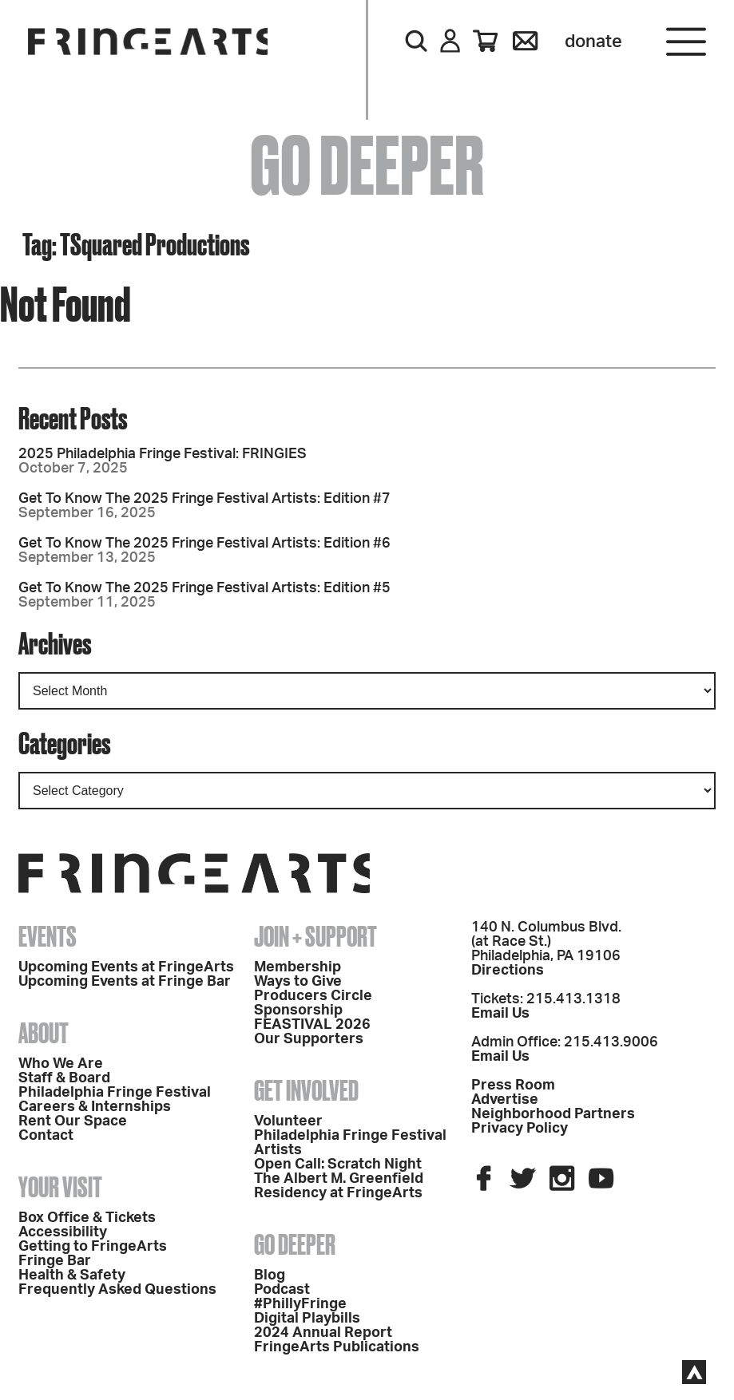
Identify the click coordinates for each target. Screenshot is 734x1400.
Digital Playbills (307, 1318)
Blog (269, 1275)
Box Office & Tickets (87, 1218)
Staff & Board (64, 1078)
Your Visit (60, 1187)
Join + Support (315, 936)
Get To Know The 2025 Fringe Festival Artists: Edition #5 (204, 588)
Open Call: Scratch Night (338, 1164)
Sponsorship (298, 1010)
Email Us (500, 1013)
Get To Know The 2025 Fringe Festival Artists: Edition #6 (204, 543)
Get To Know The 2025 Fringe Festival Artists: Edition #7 (204, 499)
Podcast (282, 1290)
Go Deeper (294, 1244)
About (43, 1033)
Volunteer (288, 1121)
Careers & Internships (94, 1107)
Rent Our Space (72, 1121)
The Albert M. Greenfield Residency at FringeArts (338, 1186)
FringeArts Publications (336, 1347)
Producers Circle (313, 996)
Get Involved (306, 1090)
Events (47, 936)
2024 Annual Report (323, 1333)
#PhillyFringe (300, 1304)
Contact (45, 1136)
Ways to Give (298, 982)
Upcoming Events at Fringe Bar (124, 982)
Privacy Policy (519, 1128)
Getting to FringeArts (92, 1247)
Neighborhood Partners (553, 1114)
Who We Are (60, 1064)
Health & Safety (71, 1275)
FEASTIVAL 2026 (312, 1025)
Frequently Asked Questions (117, 1290)
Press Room (513, 1085)
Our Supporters (308, 1039)
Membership (297, 967)
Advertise (504, 1100)
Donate (593, 41)
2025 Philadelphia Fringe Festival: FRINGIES (162, 454)
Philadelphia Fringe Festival (114, 1093)
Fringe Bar (54, 1261)
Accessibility (62, 1232)
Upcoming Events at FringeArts (126, 967)
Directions (507, 970)
